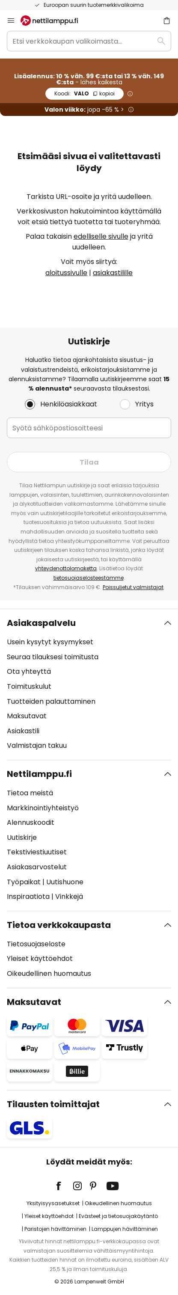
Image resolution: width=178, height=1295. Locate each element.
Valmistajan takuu (37, 745)
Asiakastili (23, 731)
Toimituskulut (29, 686)
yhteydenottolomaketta (66, 568)
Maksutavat (27, 716)
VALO (84, 93)
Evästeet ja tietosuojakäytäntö (118, 1216)
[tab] (89, 684)
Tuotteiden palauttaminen (51, 701)
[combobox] (89, 41)
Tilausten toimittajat (53, 1104)
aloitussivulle (66, 273)
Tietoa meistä (30, 793)
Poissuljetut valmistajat (133, 587)
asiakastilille (113, 273)
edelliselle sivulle (101, 236)
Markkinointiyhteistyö (43, 808)
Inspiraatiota (28, 896)
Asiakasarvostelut (37, 867)
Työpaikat (24, 882)
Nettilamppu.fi (39, 774)
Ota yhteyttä (29, 671)
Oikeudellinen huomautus (49, 973)
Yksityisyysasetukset (53, 1203)
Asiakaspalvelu (41, 623)
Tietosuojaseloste (36, 944)
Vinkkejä (69, 896)
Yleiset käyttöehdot (40, 958)
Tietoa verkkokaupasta (59, 925)
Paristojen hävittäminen (55, 1229)
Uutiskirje (22, 837)
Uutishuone (64, 882)
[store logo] (54, 20)
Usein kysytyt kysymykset (50, 642)
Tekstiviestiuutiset (37, 852)
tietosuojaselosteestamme (88, 577)
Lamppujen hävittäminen (125, 1229)
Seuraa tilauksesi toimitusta (52, 657)
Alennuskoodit (30, 822)
